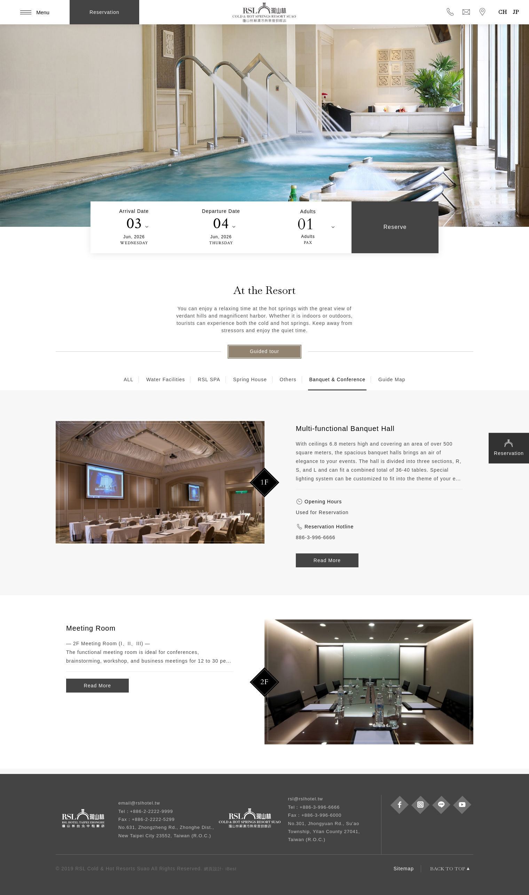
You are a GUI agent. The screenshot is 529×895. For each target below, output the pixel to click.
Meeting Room (91, 628)
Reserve (395, 227)
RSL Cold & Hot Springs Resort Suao (264, 12)
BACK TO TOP (447, 868)
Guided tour (264, 351)
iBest (231, 868)
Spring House (250, 379)
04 (221, 223)
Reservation (509, 447)
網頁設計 (213, 868)
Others (288, 379)
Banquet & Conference (337, 379)
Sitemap (404, 868)
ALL (128, 379)
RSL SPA (209, 379)
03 (134, 223)
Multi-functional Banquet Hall (345, 428)
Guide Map (391, 379)
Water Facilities (165, 379)
